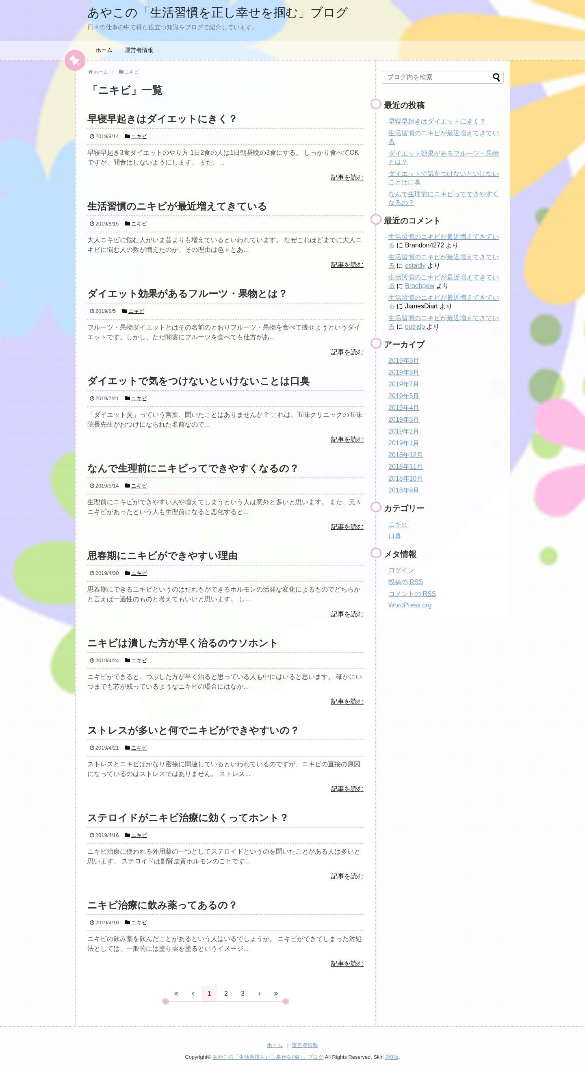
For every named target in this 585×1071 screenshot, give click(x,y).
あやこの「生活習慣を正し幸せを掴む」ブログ (217, 12)
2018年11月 (405, 466)
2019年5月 (404, 395)
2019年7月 (404, 384)
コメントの (412, 593)
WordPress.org (409, 605)
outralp (415, 326)
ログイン (401, 570)
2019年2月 (404, 431)
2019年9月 (404, 360)
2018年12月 (405, 454)
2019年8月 (404, 372)
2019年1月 (404, 443)
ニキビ (398, 524)
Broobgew (419, 285)
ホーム (104, 50)
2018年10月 (405, 478)
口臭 (394, 536)
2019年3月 (404, 419)
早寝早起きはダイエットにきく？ (437, 121)
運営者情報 (139, 50)
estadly (415, 265)
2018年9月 (404, 490)
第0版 (392, 1057)
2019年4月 (404, 407)
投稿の (405, 582)
